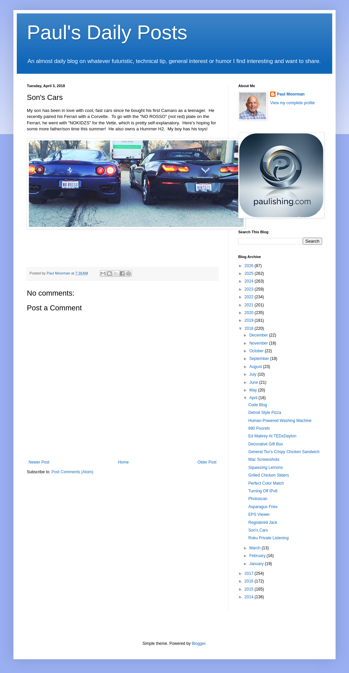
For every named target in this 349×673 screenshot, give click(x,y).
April (253, 397)
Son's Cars (258, 530)
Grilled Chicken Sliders (268, 475)
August (256, 366)
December (259, 335)
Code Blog (257, 405)
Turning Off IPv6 (263, 491)
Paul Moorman (291, 94)
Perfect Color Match (266, 483)
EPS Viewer (259, 514)
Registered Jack (262, 522)
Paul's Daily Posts (107, 32)
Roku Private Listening (268, 538)
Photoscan (257, 498)
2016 (250, 581)
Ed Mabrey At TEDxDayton (272, 436)
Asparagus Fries (263, 506)
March (255, 548)
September (259, 358)
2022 (250, 297)
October (257, 351)
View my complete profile (292, 103)
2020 (250, 312)
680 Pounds (259, 428)
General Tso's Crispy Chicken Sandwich (283, 451)
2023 (250, 289)
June (254, 382)
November (259, 343)
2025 (250, 273)
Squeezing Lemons (265, 467)
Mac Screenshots (264, 459)
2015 (250, 589)
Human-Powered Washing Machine (279, 420)
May (253, 390)
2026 (250, 265)
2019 (250, 320)
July (253, 374)
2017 (250, 573)
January (257, 563)
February (257, 555)
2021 (250, 305)
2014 (250, 597)
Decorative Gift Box (265, 444)
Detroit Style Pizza (264, 412)
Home (123, 462)
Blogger (198, 643)
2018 (250, 328)
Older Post (206, 462)
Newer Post (39, 462)
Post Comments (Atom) (72, 472)
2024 (250, 281)
